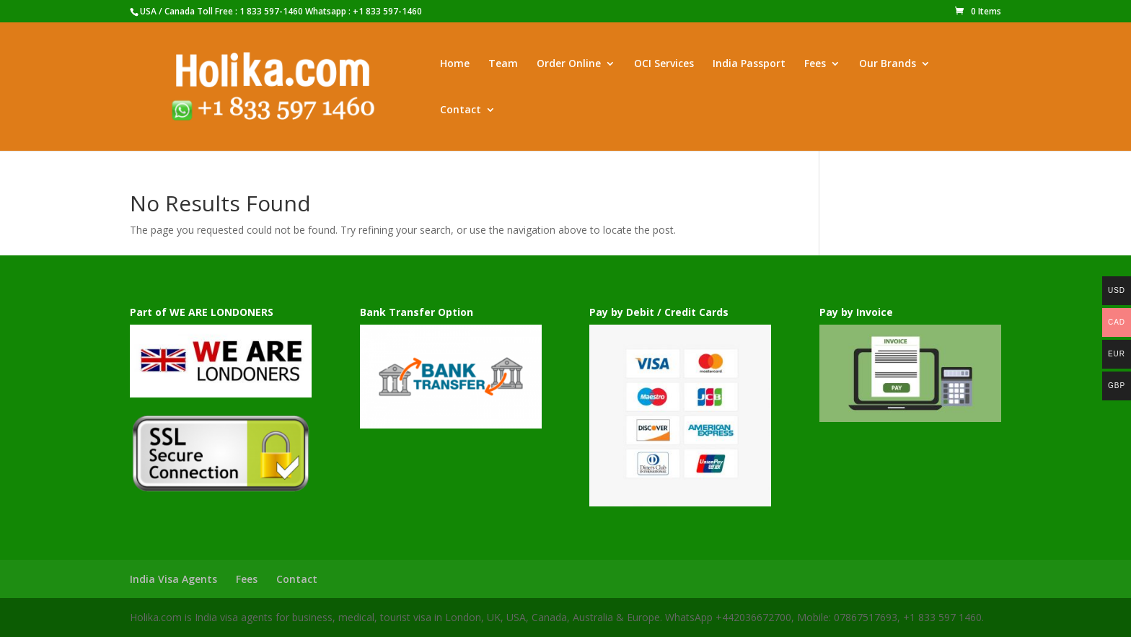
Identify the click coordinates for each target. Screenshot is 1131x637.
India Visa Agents (173, 579)
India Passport (749, 64)
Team (503, 64)
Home (455, 64)
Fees (815, 64)
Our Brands (887, 64)
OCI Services (664, 64)
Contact (460, 110)
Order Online (569, 64)
